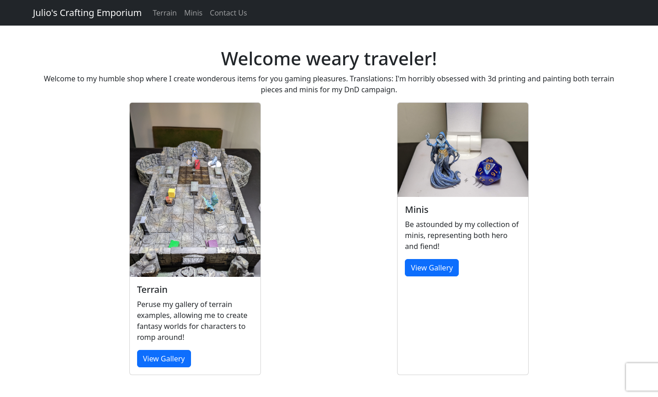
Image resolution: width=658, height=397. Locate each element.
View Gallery (164, 359)
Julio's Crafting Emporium (87, 12)
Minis (193, 13)
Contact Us (228, 13)
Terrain (165, 13)
